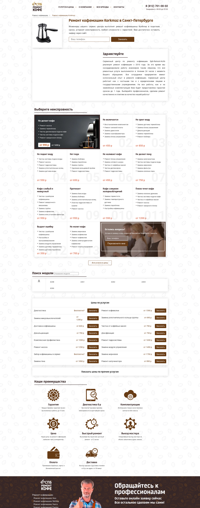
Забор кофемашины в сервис (47, 354)
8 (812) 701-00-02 (157, 6)
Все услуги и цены (100, 263)
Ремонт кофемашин (42, 468)
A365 (144, 282)
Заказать (122, 39)
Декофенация (107, 333)
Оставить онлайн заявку (128, 491)
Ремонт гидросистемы (111, 340)
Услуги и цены (66, 7)
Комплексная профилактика (47, 340)
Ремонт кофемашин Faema (46, 481)
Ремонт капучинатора (111, 361)
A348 (52, 282)
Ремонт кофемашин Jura (45, 472)
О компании (85, 7)
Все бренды (103, 7)
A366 (52, 288)
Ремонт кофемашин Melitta (46, 475)
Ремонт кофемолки (110, 310)
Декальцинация (41, 333)
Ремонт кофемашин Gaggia (46, 484)
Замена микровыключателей (47, 318)
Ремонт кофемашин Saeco (46, 478)
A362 (113, 282)
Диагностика (40, 310)
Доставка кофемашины (45, 326)
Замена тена (39, 361)
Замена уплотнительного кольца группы (119, 317)
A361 (83, 282)
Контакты (119, 7)
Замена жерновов (109, 354)
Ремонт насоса (40, 347)
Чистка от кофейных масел (113, 326)
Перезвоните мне (116, 243)
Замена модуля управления (114, 347)
